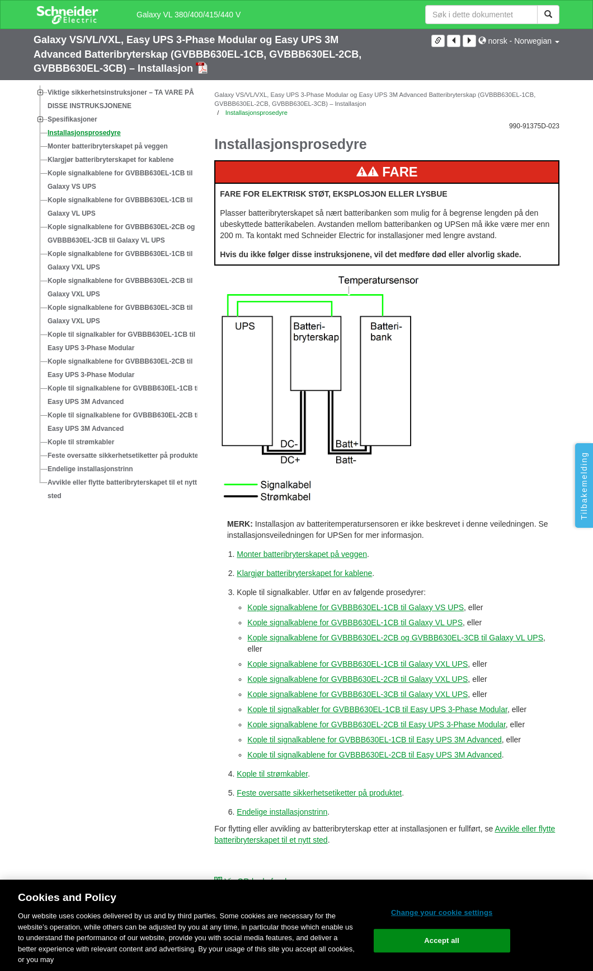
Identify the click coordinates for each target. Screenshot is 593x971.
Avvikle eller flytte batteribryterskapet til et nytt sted (122, 489)
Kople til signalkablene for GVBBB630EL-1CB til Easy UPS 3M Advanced (124, 395)
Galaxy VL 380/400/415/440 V (189, 14)
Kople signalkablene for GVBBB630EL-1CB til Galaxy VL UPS (120, 206)
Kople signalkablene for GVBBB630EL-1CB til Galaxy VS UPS (120, 180)
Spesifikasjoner (72, 119)
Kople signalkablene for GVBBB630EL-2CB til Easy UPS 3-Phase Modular (120, 368)
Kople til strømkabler (81, 442)
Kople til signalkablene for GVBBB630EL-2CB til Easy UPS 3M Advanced (124, 422)
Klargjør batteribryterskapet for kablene (110, 160)
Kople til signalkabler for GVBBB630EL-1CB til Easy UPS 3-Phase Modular (121, 341)
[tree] (115, 294)
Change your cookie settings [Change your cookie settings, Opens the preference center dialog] (441, 912)
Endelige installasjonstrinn (90, 469)
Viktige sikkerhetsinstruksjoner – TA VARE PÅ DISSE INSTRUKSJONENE (121, 99)
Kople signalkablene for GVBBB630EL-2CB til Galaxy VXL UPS (120, 287)
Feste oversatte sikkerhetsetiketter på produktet (124, 455)
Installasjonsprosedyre (84, 133)
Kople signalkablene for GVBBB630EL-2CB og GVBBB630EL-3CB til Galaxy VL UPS (121, 233)
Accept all (441, 940)
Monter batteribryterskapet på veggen (108, 146)
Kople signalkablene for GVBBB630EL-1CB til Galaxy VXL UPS (120, 260)
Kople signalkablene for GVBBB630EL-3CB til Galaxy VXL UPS (120, 314)
